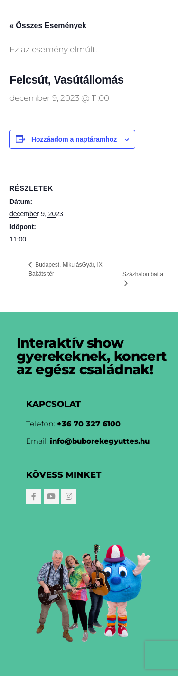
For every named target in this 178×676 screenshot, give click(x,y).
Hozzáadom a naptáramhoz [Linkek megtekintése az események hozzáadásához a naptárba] (74, 139)
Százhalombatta (142, 274)
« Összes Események (47, 25)
